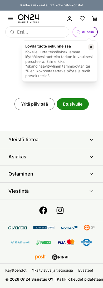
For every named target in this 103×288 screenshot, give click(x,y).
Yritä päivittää (34, 104)
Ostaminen (51, 174)
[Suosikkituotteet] (82, 18)
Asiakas (51, 157)
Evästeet (85, 270)
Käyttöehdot (16, 270)
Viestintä (51, 191)
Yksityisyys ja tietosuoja (52, 270)
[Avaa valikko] (10, 18)
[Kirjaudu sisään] (69, 18)
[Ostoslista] (95, 18)
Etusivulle (72, 104)
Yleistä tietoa (51, 139)
